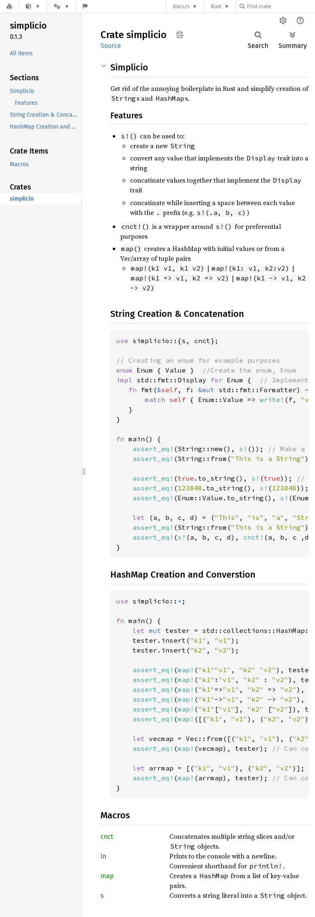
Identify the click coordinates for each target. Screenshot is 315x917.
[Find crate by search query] (280, 6)
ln (103, 856)
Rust (216, 6)
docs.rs (181, 6)
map (107, 876)
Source (110, 46)
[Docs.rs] (9, 6)
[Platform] (61, 6)
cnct (106, 836)
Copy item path (180, 34)
